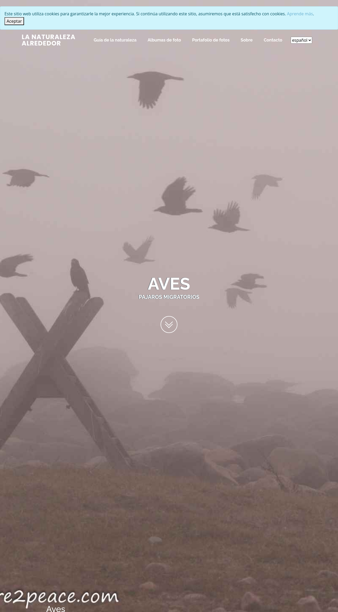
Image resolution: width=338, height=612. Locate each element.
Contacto (273, 40)
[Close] (14, 21)
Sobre (246, 40)
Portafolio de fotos (210, 40)
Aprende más (304, 14)
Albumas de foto (164, 40)
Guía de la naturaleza (114, 40)
